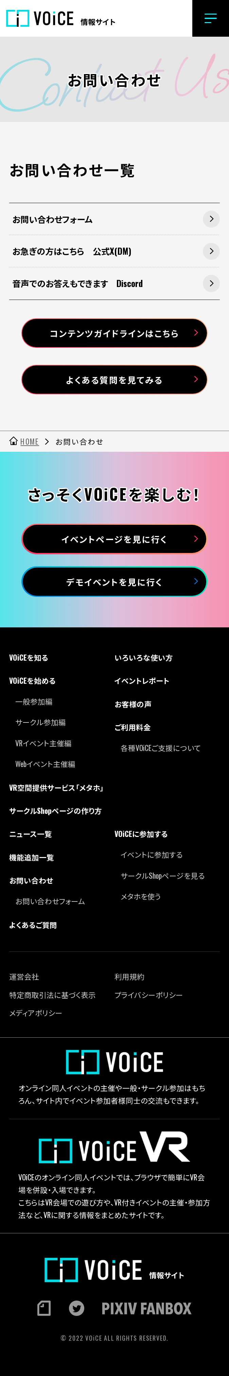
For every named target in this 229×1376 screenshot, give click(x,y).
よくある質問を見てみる (114, 379)
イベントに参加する (152, 854)
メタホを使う (141, 896)
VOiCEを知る (28, 657)
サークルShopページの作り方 (55, 810)
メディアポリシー (36, 1012)
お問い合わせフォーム (50, 900)
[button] (210, 18)
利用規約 (129, 976)
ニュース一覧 (30, 833)
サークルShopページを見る (163, 875)
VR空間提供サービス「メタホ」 (56, 787)
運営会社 (24, 976)
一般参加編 (34, 701)
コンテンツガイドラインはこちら (114, 333)
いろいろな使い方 (143, 657)
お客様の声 (133, 703)
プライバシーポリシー (148, 994)
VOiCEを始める (32, 680)
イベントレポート (142, 680)
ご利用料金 (132, 726)
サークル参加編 (40, 721)
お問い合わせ (31, 880)
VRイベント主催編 (43, 742)
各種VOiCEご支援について (161, 747)
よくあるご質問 (33, 924)
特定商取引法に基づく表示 (52, 994)
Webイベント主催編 (45, 763)
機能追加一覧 (31, 857)
